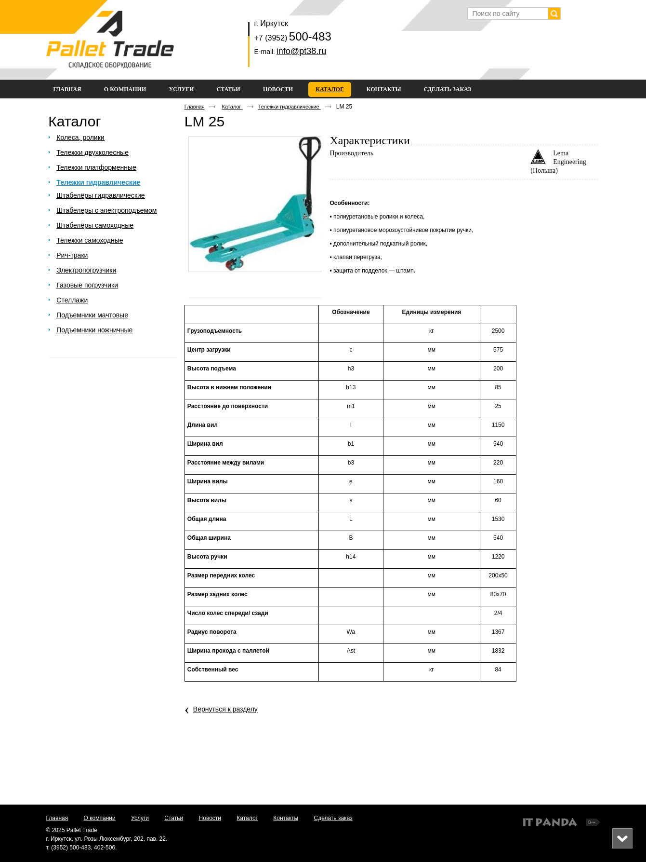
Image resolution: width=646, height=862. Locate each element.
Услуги (140, 818)
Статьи (173, 818)
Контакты (285, 818)
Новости (210, 818)
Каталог (329, 89)
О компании (100, 818)
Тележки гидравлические (289, 106)
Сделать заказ (333, 818)
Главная (195, 106)
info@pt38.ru (301, 51)
